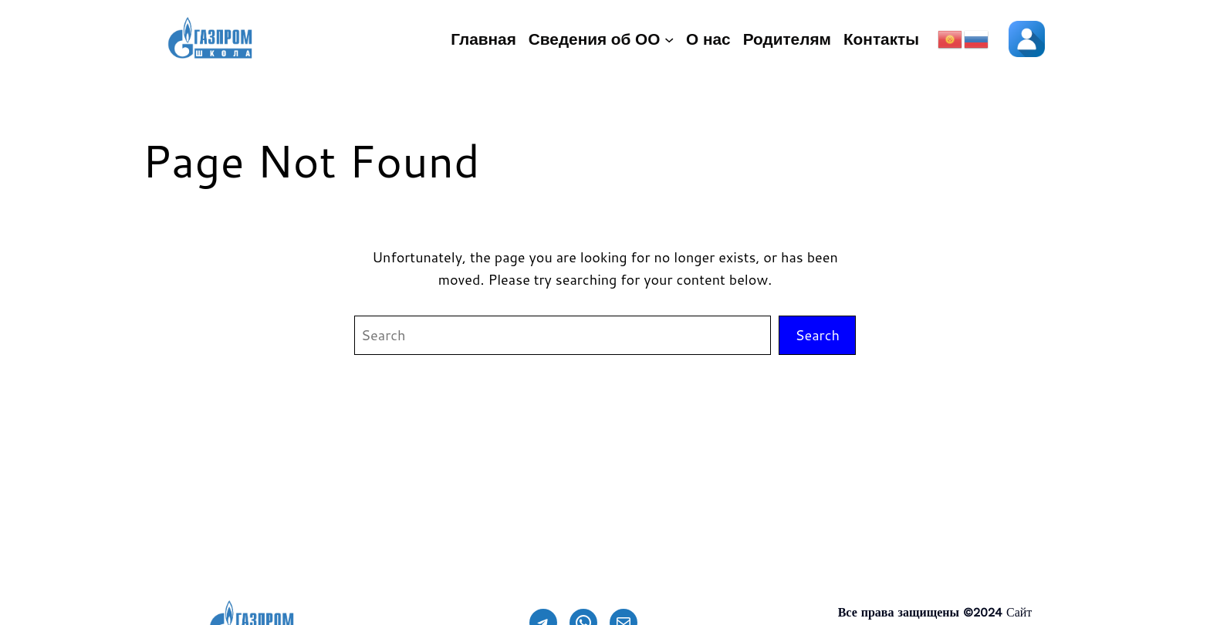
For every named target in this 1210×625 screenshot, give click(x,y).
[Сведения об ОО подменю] (669, 39)
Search (817, 335)
